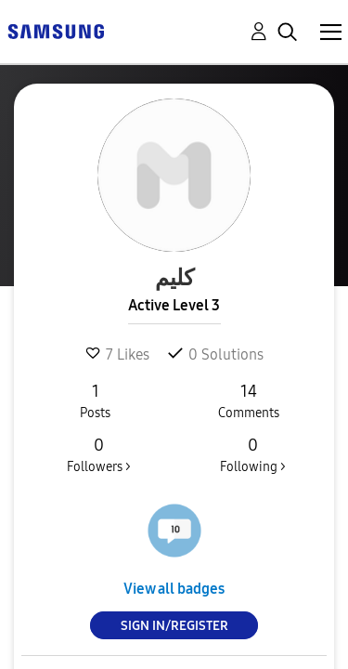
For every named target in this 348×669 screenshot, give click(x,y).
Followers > (98, 454)
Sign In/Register (174, 626)
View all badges (174, 588)
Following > (252, 454)
